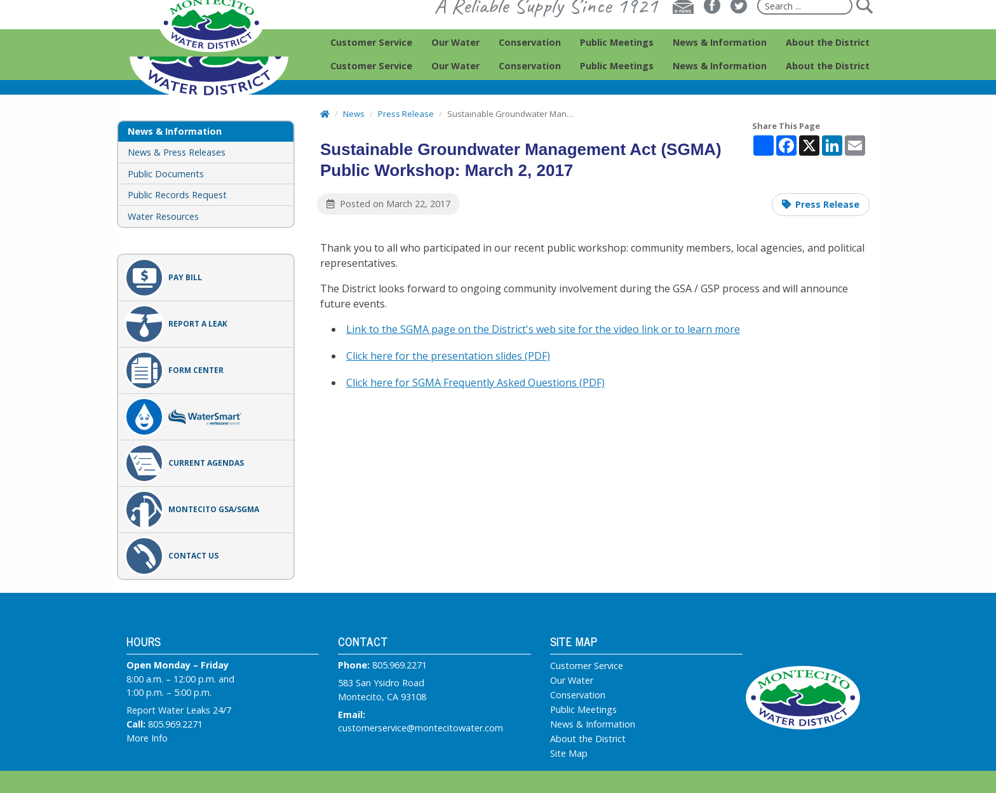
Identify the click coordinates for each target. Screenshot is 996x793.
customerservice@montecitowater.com (420, 728)
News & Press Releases (176, 152)
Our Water (571, 680)
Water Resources (163, 216)
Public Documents (166, 174)
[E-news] (683, 29)
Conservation (577, 695)
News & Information (592, 724)
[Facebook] (712, 29)
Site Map (569, 753)
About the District (588, 739)
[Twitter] (738, 29)
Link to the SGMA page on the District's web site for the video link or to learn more (543, 329)
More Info (147, 738)
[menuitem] (371, 66)
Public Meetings (583, 709)
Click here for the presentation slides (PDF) (448, 356)
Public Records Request (177, 195)
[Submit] (864, 29)
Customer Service (586, 665)
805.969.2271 (175, 724)
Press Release (827, 204)
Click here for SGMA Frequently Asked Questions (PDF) (475, 383)
